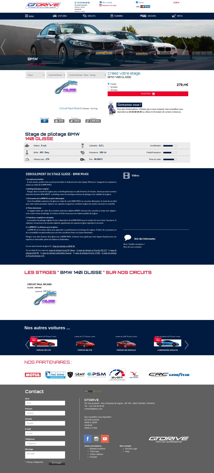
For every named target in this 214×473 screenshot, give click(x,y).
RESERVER (148, 93)
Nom (27, 399)
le (77, 250)
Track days (94, 451)
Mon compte (105, 3)
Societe (28, 419)
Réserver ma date (107, 5)
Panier (141, 3)
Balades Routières (97, 449)
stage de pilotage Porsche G (85, 253)
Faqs (127, 451)
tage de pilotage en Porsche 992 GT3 (93, 250)
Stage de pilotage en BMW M (63, 246)
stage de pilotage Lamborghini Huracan (57, 253)
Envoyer (57, 463)
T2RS (98, 253)
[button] (16, 43)
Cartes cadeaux (96, 454)
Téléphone (30, 439)
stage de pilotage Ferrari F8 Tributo (62, 250)
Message (29, 449)
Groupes (93, 457)
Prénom (28, 409)
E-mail (28, 429)
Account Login (131, 449)
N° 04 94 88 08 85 (82, 3)
